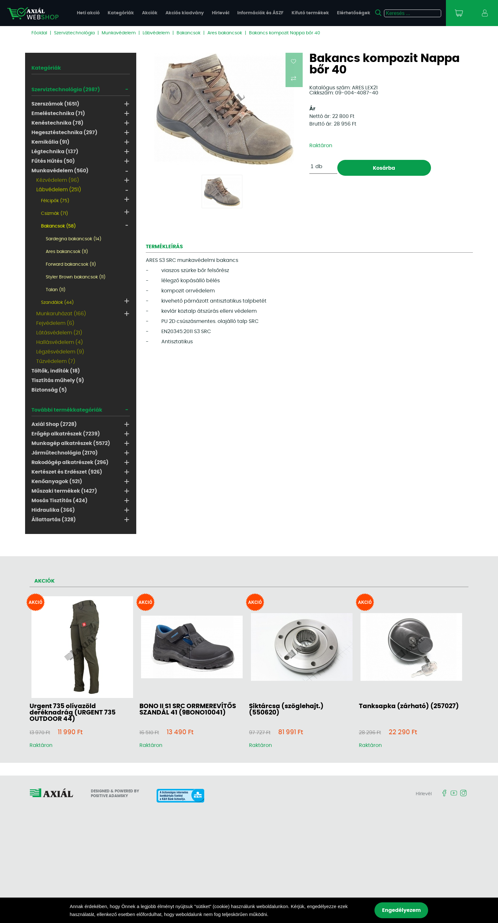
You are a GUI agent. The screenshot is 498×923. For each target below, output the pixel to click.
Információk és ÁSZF (260, 13)
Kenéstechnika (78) (57, 123)
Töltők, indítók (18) (55, 370)
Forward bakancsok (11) (71, 264)
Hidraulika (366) (53, 510)
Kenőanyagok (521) (56, 481)
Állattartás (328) (53, 519)
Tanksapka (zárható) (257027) (409, 706)
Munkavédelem (119, 33)
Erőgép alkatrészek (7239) (65, 433)
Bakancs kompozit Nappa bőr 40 (284, 33)
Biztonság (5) (49, 390)
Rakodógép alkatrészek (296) (70, 462)
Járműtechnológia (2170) (64, 452)
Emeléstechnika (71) (58, 113)
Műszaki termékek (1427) (64, 491)
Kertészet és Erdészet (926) (66, 472)
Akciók (150, 13)
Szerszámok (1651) (55, 103)
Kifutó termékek (310, 13)
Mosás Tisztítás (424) (59, 500)
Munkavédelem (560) (60, 170)
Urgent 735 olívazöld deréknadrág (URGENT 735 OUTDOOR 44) (73, 712)
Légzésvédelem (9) (60, 351)
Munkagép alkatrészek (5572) (70, 443)
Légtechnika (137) (54, 151)
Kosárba (384, 168)
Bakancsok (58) (58, 226)
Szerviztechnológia (74, 33)
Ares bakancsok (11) (67, 252)
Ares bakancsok (224, 33)
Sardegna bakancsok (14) (73, 239)
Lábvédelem (156, 33)
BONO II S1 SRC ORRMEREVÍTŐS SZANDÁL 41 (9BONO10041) (187, 709)
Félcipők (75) (55, 201)
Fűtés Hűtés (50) (53, 161)
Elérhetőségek (353, 13)
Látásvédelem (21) (59, 332)
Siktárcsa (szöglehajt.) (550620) (286, 709)
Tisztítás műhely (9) (57, 380)
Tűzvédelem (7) (55, 361)
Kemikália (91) (50, 142)
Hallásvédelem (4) (59, 342)
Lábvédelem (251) (58, 189)
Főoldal (39, 33)
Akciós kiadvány (184, 13)
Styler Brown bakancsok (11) (75, 277)
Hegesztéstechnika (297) (64, 132)
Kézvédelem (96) (57, 180)
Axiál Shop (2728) (54, 424)
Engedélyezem (401, 910)
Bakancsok (188, 33)
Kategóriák (121, 13)
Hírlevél (220, 13)
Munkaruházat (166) (61, 313)
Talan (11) (55, 290)
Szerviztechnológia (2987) (65, 89)
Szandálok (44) (57, 302)
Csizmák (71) (54, 213)
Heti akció (88, 13)
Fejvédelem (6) (55, 323)
